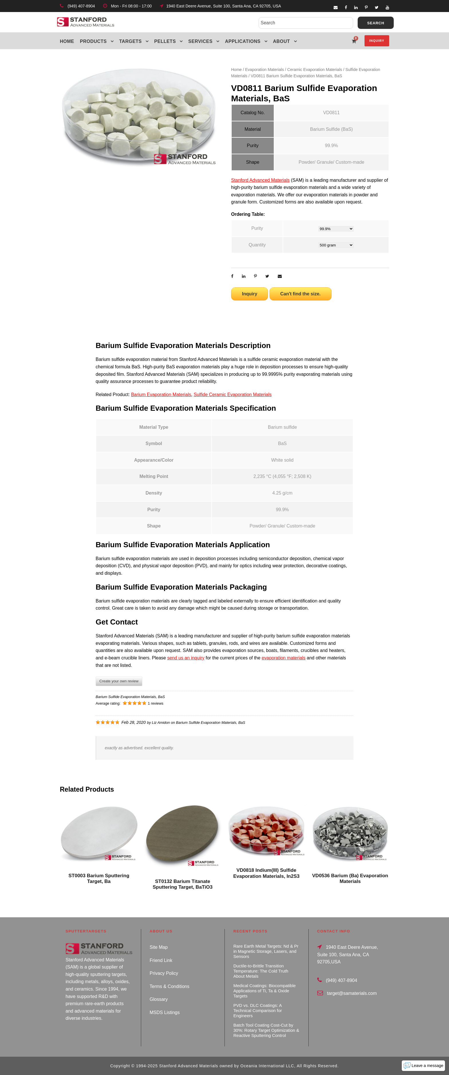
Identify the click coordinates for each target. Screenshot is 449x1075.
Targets (130, 41)
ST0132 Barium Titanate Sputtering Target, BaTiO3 (182, 884)
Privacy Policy (164, 973)
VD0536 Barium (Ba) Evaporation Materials (350, 878)
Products (93, 41)
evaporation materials (284, 657)
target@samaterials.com (352, 993)
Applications (243, 41)
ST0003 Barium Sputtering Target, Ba (98, 878)
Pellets (165, 41)
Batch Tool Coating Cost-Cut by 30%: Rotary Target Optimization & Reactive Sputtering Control (266, 1030)
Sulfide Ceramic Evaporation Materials (232, 394)
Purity (257, 228)
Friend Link (161, 960)
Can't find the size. (300, 293)
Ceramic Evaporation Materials (314, 69)
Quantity (257, 244)
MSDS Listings (165, 1012)
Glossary (159, 999)
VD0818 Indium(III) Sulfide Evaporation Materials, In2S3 (266, 873)
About (281, 41)
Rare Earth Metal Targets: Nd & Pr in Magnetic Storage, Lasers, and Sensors (265, 951)
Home (67, 41)
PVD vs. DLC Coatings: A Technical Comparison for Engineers (257, 1010)
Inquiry (376, 40)
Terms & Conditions (170, 986)
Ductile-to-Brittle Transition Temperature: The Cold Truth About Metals (260, 971)
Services (200, 41)
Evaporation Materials (264, 69)
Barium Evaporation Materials (161, 394)
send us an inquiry (185, 657)
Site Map (159, 947)
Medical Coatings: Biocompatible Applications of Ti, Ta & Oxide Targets (264, 990)
